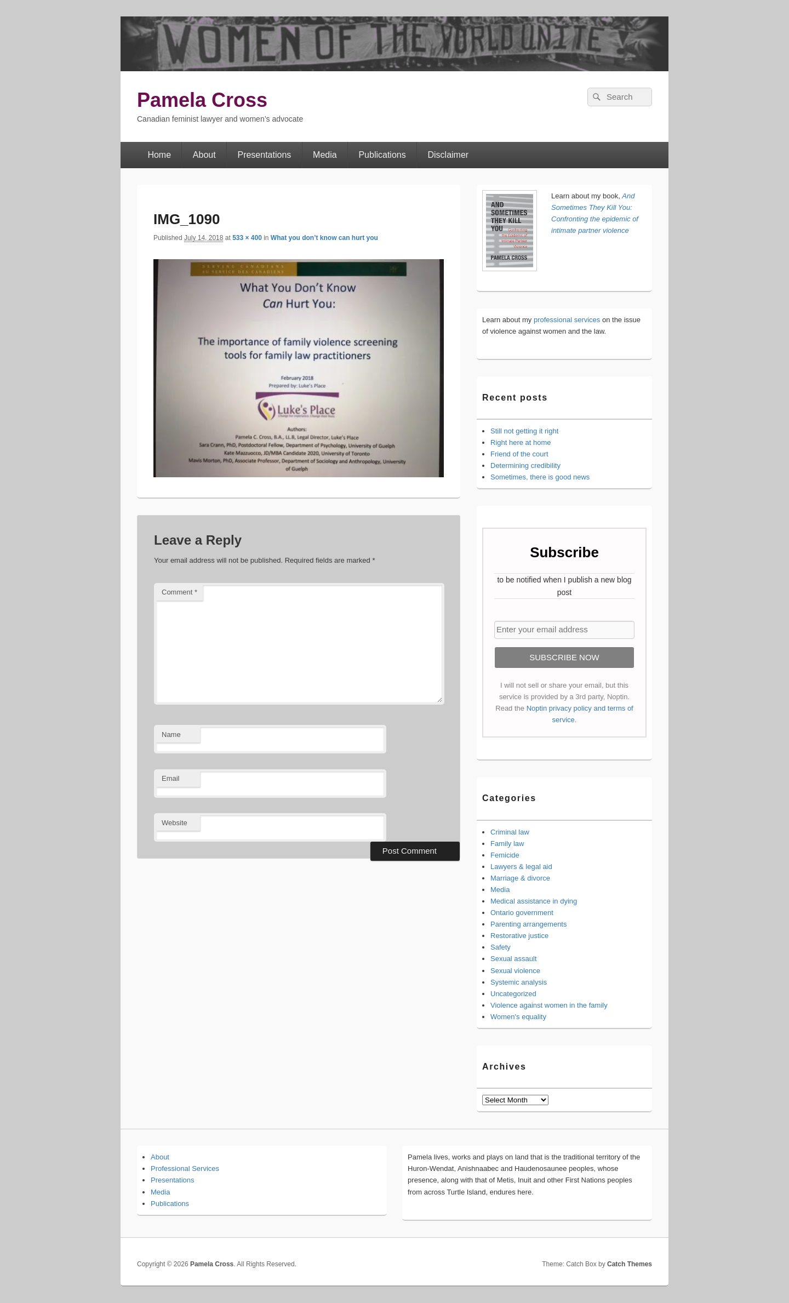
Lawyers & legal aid (521, 866)
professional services (567, 320)
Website (174, 823)
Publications (381, 154)
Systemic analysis (518, 982)
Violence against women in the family (549, 1005)
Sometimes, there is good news (540, 477)
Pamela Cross (202, 100)
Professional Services (185, 1168)
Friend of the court (519, 454)
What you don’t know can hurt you (324, 238)
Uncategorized (513, 994)
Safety (500, 947)
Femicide (504, 855)
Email (171, 778)
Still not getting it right (524, 431)
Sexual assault (513, 959)
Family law (507, 843)
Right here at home (520, 442)
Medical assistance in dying (533, 901)
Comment (179, 592)
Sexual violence (515, 971)
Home (159, 154)
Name (171, 734)
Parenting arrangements (528, 924)
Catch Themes (629, 1264)
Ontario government (521, 912)
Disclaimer (448, 154)
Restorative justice (519, 935)
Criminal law (509, 832)
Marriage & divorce (520, 878)
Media (325, 154)
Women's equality (518, 1017)
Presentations (264, 154)
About (204, 154)
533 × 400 (247, 238)
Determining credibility (525, 465)
